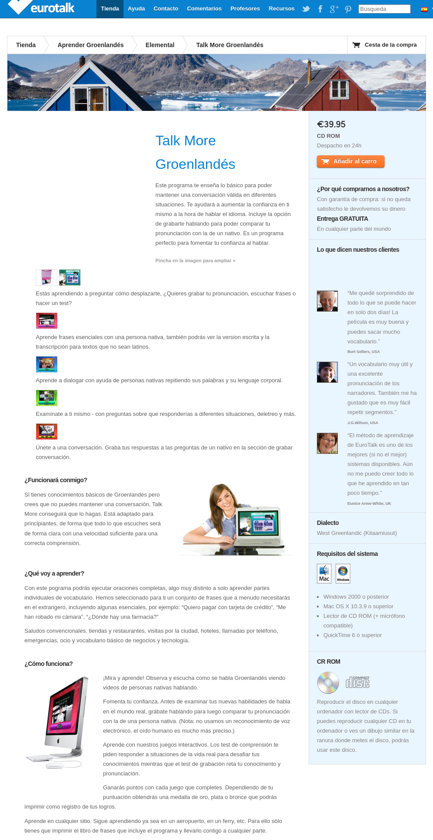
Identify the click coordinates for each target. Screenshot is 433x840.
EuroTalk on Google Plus (334, 9)
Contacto (166, 8)
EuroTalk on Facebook (320, 9)
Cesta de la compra (391, 44)
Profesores (245, 8)
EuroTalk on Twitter (306, 9)
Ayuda (136, 8)
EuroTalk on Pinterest (348, 9)
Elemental (160, 44)
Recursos (282, 8)
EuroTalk (42, 8)
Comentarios (204, 8)
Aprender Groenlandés (91, 44)
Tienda (110, 8)
